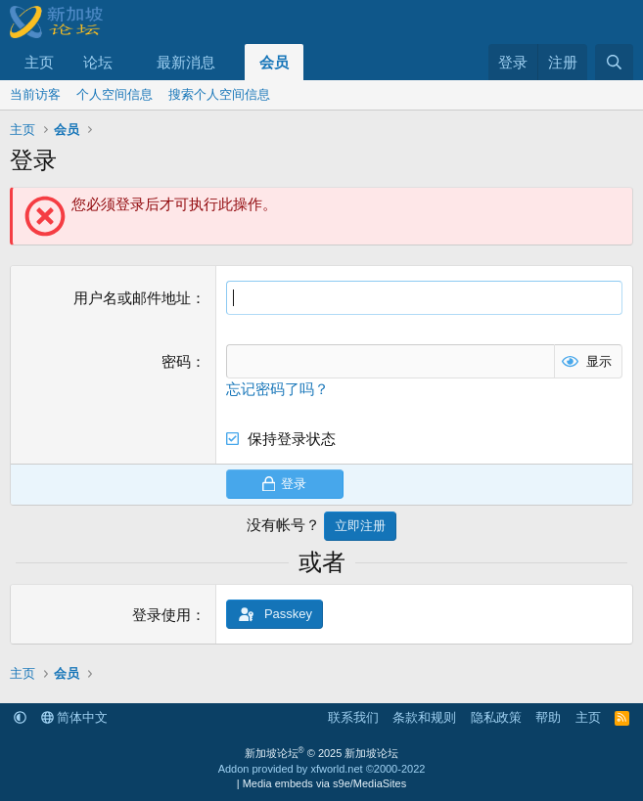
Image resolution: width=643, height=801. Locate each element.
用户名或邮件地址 (132, 297)
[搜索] (614, 62)
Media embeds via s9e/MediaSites (325, 783)
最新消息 (186, 62)
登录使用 (161, 614)
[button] (128, 62)
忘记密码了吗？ (277, 388)
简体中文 (75, 717)
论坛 (98, 62)
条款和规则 (424, 717)
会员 (274, 62)
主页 (39, 62)
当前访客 (35, 94)
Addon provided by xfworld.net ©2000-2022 (322, 769)
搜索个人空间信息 (219, 94)
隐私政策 (496, 717)
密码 (176, 361)
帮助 (548, 717)
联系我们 (353, 717)
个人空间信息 (114, 94)
